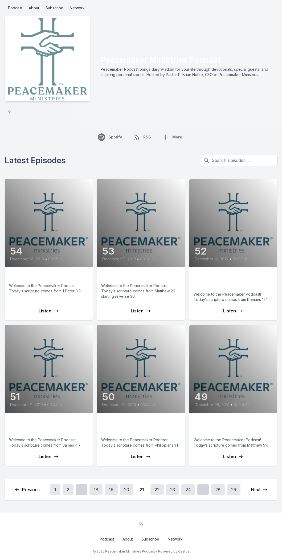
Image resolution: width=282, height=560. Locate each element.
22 (157, 489)
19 (111, 489)
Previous (27, 489)
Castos (183, 551)
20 (126, 489)
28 (217, 489)
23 (172, 489)
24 (188, 489)
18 (96, 489)
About (34, 8)
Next (259, 489)
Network (77, 8)
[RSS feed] (9, 111)
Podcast (15, 8)
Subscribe (54, 8)
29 (233, 489)
